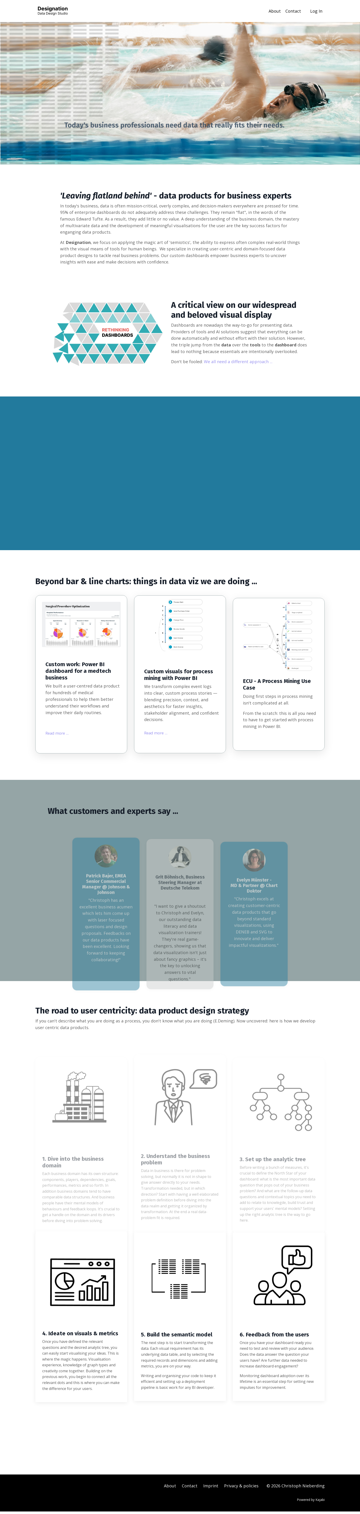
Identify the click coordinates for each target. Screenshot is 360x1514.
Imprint (210, 1488)
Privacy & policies (241, 1488)
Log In (316, 11)
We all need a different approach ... (238, 362)
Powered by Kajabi (311, 1502)
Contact (293, 11)
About (275, 11)
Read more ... (59, 733)
